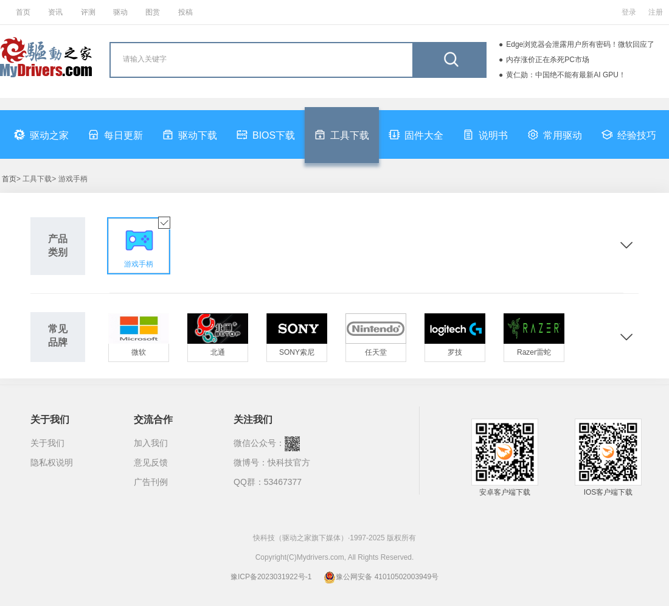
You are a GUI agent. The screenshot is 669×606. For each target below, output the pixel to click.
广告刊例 (151, 482)
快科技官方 (289, 462)
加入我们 (151, 443)
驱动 (120, 12)
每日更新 (115, 134)
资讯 (55, 12)
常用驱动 (554, 134)
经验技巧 (628, 134)
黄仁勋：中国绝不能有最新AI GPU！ (566, 75)
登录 (629, 12)
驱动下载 (189, 134)
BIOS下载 (266, 134)
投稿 (185, 12)
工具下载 (341, 134)
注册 (655, 12)
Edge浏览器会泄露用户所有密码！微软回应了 (580, 44)
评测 (88, 12)
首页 (23, 12)
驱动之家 (41, 134)
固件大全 (416, 134)
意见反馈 (151, 462)
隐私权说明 (51, 462)
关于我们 (47, 443)
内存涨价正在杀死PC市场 (547, 59)
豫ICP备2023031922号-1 (271, 577)
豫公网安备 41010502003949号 (381, 577)
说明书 (485, 134)
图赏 (152, 12)
